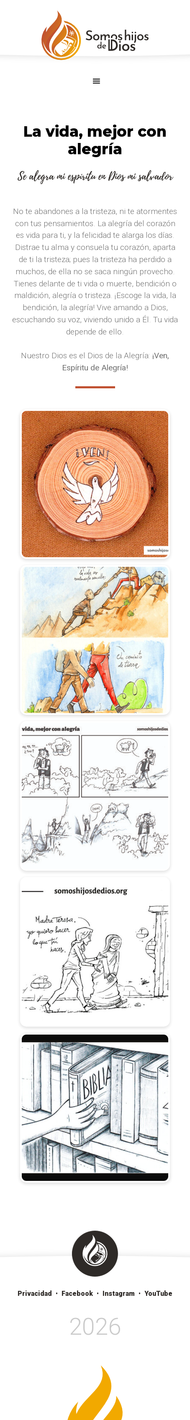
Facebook (77, 1294)
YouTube (158, 1294)
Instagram (119, 1294)
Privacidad (35, 1294)
